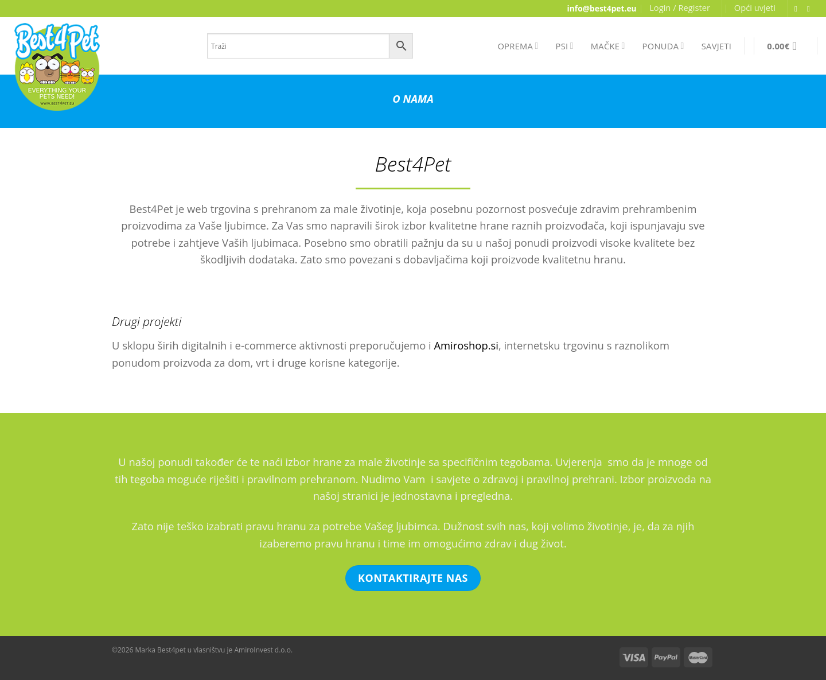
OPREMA (517, 46)
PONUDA (663, 46)
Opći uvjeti (755, 7)
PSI (565, 46)
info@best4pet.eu (602, 8)
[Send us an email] (811, 9)
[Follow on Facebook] (798, 9)
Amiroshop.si (466, 345)
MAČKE (608, 46)
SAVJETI (717, 46)
